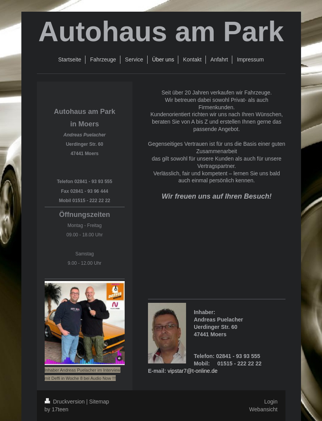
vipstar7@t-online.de (192, 371)
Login (270, 401)
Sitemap (99, 401)
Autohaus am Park (161, 31)
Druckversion (65, 401)
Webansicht (263, 409)
